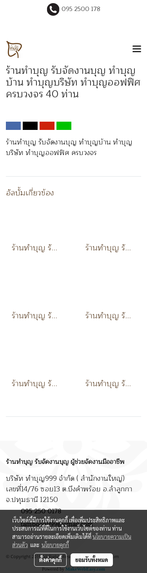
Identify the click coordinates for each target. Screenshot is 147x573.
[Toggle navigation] (136, 49)
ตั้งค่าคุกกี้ (50, 559)
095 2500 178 (81, 9)
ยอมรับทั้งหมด (91, 559)
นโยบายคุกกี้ (55, 544)
